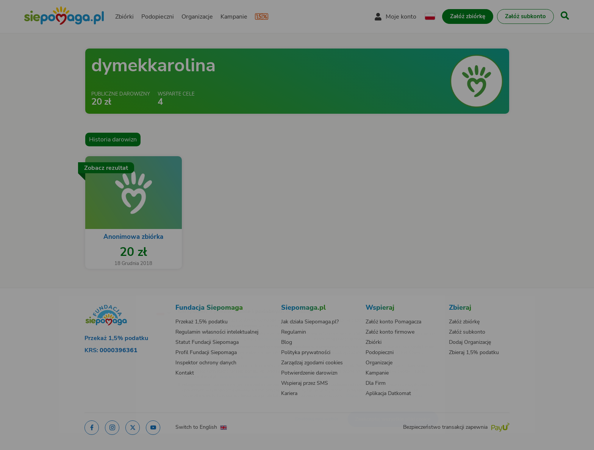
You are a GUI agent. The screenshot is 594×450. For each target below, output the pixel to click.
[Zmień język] (131, 300)
